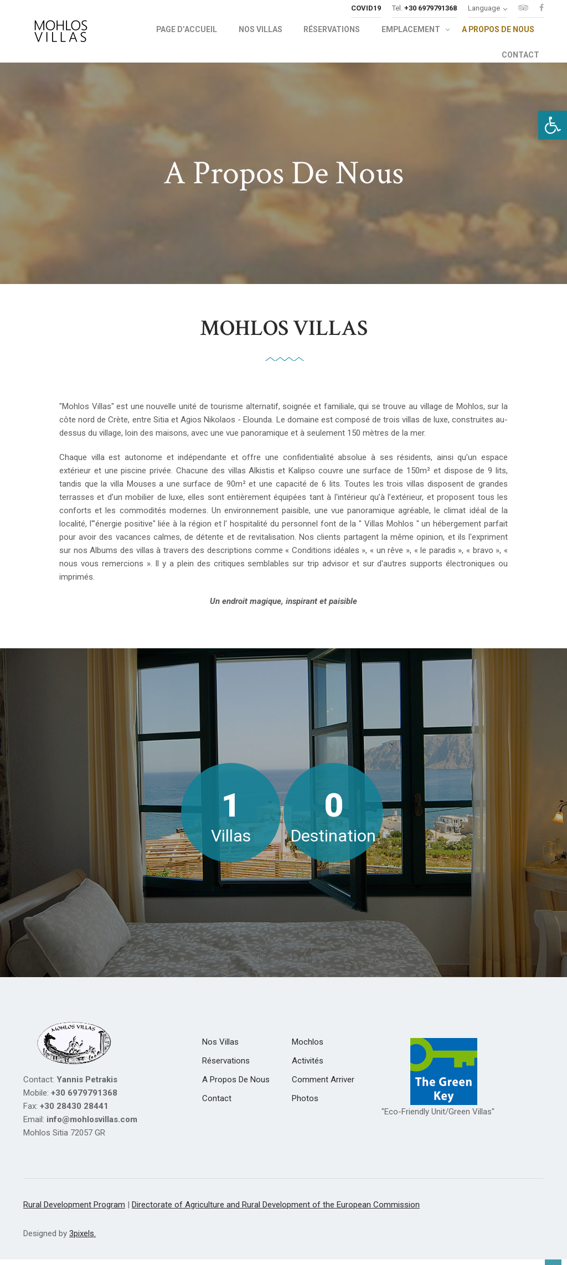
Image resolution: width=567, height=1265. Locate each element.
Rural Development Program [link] (74, 1211)
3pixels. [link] (82, 1240)
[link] (552, 125)
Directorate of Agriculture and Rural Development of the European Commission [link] (276, 1211)
